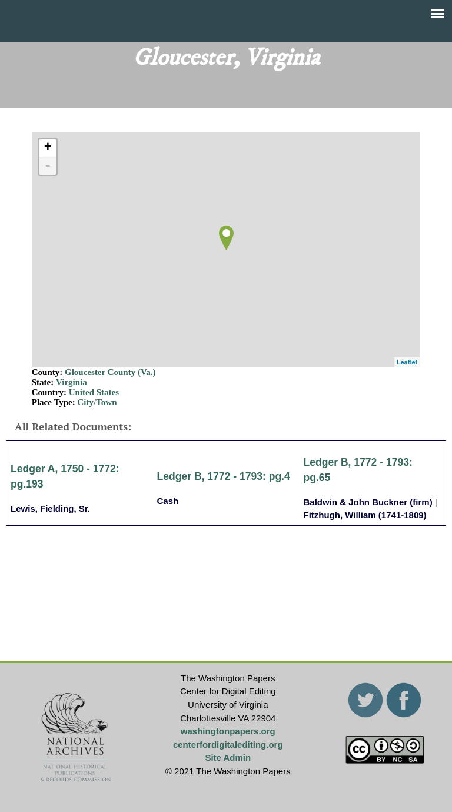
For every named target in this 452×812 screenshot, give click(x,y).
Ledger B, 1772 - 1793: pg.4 (223, 476)
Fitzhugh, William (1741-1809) (365, 515)
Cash (168, 501)
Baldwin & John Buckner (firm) (368, 502)
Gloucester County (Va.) (110, 372)
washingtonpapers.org (228, 731)
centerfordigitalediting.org (228, 745)
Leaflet (407, 362)
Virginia (71, 382)
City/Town (97, 402)
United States (94, 392)
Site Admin (228, 758)
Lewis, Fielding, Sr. (50, 508)
